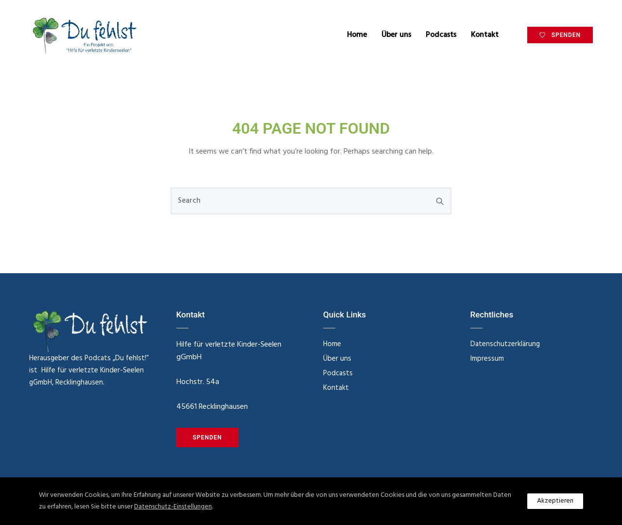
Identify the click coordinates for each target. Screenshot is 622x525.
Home (357, 35)
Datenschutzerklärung (505, 344)
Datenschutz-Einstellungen (173, 506)
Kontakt (485, 35)
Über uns (396, 35)
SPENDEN (560, 35)
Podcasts (441, 35)
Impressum (487, 359)
